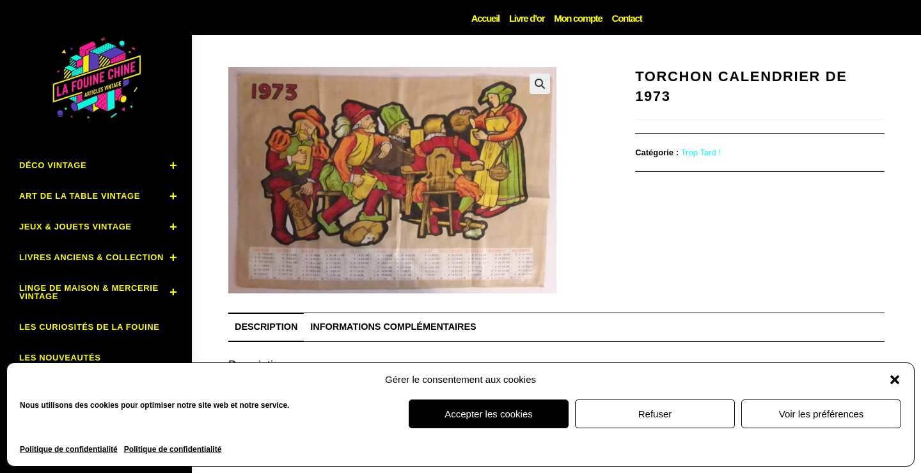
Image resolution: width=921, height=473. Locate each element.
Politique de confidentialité (69, 449)
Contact (627, 18)
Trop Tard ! (701, 152)
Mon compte (578, 18)
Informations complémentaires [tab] (393, 327)
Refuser (655, 413)
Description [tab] (266, 327)
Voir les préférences (821, 413)
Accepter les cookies (489, 413)
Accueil (485, 18)
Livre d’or (526, 18)
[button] (894, 379)
